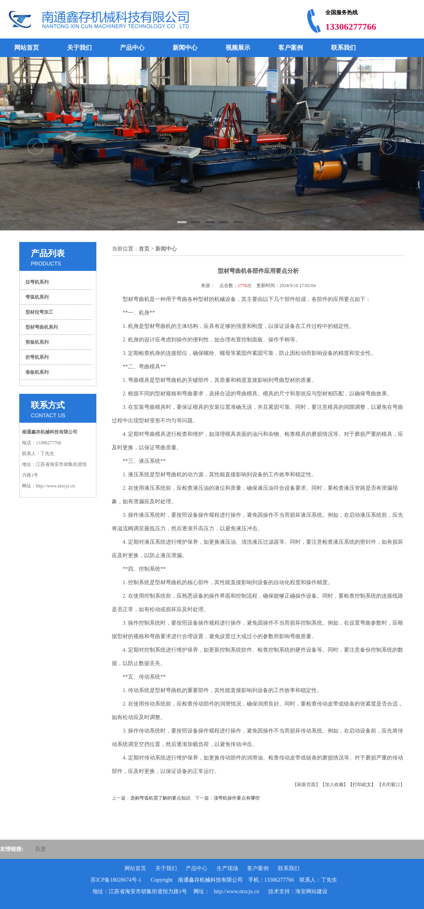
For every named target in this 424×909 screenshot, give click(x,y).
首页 (144, 249)
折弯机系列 (37, 357)
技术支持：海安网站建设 (298, 891)
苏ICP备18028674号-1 (116, 880)
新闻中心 (185, 47)
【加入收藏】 (334, 784)
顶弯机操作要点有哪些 (237, 798)
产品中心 (132, 47)
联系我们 (343, 47)
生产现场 (227, 868)
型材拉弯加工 (39, 312)
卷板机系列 (37, 372)
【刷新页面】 (306, 784)
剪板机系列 (37, 342)
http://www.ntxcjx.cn (236, 891)
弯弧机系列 (37, 297)
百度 (40, 849)
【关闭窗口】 (391, 784)
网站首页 (26, 47)
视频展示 (237, 47)
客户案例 (290, 47)
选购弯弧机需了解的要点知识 (160, 798)
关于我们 (79, 47)
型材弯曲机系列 (41, 327)
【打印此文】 (362, 784)
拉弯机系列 (37, 282)
